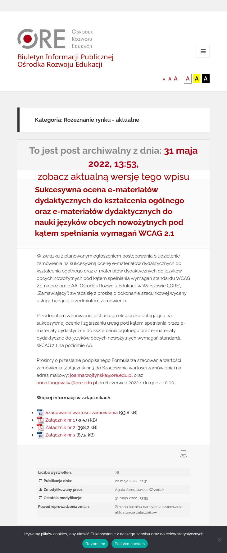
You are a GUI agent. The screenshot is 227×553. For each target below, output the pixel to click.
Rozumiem (95, 544)
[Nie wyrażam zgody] (219, 540)
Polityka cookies (130, 544)
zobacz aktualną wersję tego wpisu (113, 176)
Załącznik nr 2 (60, 427)
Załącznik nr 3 (60, 435)
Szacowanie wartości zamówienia (81, 412)
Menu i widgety (203, 57)
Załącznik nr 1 (60, 420)
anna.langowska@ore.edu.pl (67, 383)
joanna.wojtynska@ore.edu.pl (101, 375)
